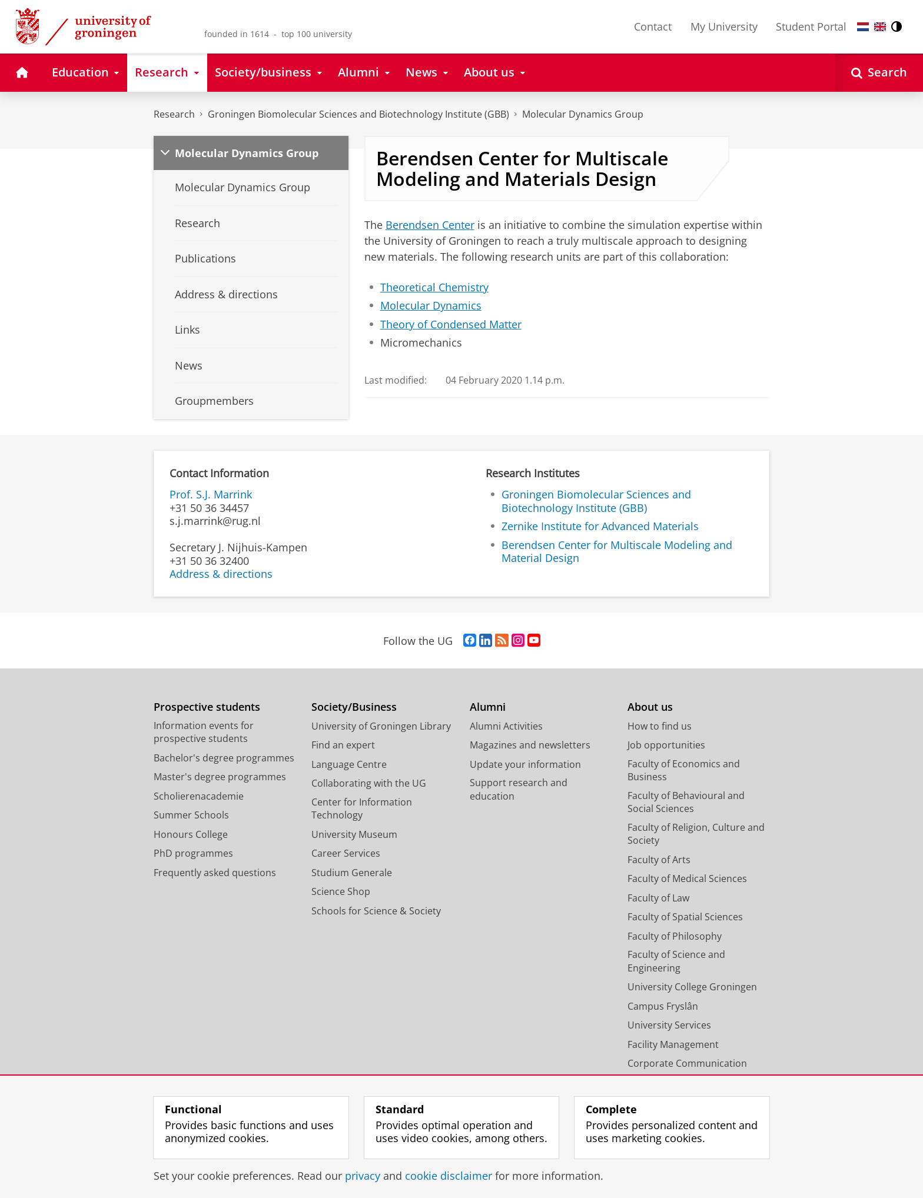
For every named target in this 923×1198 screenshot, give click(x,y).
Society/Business (354, 707)
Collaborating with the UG (368, 783)
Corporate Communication (687, 1063)
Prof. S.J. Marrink (211, 494)
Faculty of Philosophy (674, 936)
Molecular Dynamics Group (582, 114)
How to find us (659, 726)
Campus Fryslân (662, 1006)
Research (174, 114)
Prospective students (207, 707)
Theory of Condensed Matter (451, 324)
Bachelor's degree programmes (224, 757)
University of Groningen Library (381, 726)
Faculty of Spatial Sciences (685, 916)
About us (650, 707)
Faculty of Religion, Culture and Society (696, 834)
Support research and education (518, 789)
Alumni (488, 707)
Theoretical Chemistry (434, 287)
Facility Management (673, 1044)
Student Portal (811, 26)
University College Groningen (692, 986)
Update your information (525, 764)
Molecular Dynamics (431, 305)
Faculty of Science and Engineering (676, 961)
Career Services (345, 853)
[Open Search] (879, 73)
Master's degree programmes (220, 776)
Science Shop (340, 891)
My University (724, 26)
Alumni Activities (506, 726)
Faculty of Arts (658, 859)
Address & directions (221, 574)
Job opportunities (666, 744)
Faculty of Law (658, 897)
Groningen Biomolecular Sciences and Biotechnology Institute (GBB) (358, 114)
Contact (653, 26)
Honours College (191, 834)
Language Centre (349, 764)
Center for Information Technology (361, 809)
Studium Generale (351, 872)
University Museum (354, 834)
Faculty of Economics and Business (683, 770)
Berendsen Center (430, 225)
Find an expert (343, 744)
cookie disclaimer (448, 1176)
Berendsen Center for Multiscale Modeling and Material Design (617, 551)
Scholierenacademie (199, 796)
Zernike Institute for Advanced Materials (600, 526)
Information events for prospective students (204, 732)
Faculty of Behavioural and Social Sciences (686, 802)
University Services (669, 1025)
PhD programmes (193, 853)
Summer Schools (191, 814)
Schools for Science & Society (376, 910)
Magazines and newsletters (530, 744)
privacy (362, 1176)
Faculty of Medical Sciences (687, 878)
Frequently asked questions (215, 872)
